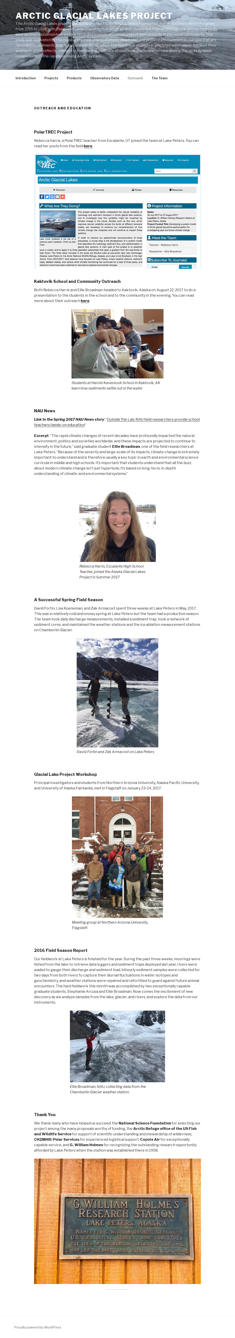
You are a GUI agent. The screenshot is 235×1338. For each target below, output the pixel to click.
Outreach (135, 78)
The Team (160, 78)
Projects (51, 78)
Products (74, 78)
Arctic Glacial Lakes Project (94, 16)
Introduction (26, 78)
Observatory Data (104, 78)
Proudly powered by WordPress (37, 1327)
